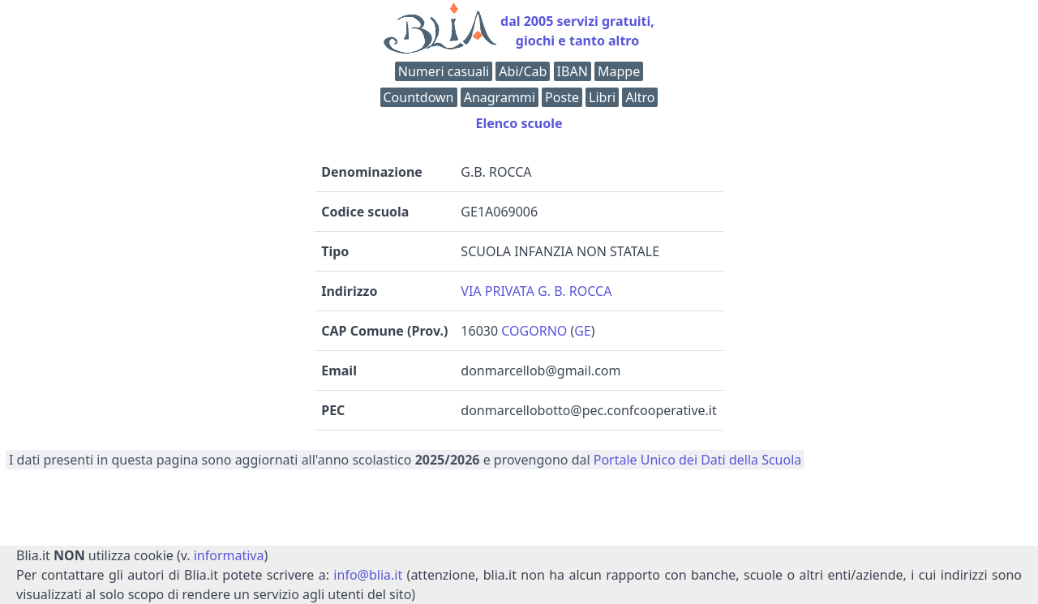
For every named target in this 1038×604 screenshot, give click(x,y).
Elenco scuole (518, 123)
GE (582, 331)
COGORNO (534, 331)
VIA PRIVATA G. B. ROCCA (536, 291)
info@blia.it (367, 575)
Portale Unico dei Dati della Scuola (698, 460)
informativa (229, 555)
